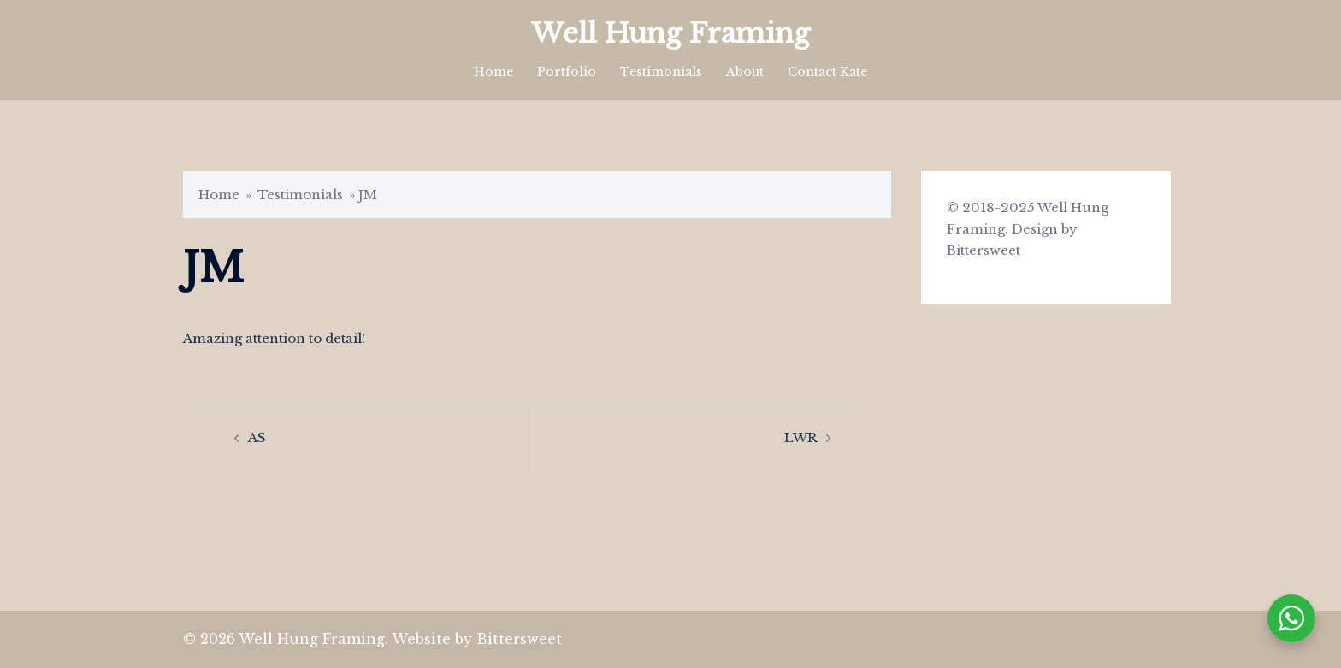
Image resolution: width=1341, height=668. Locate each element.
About (745, 72)
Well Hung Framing (670, 33)
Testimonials (661, 72)
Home (493, 72)
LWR (801, 437)
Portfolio (566, 72)
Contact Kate (827, 72)
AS (257, 437)
